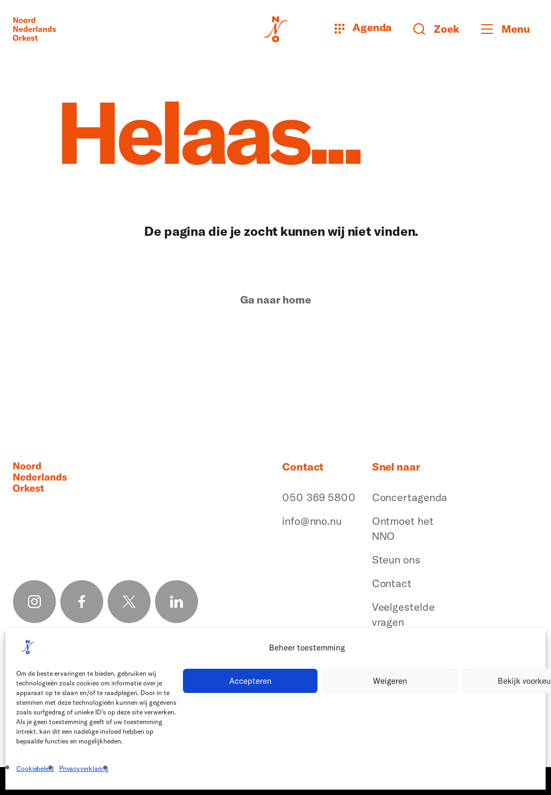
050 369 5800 (319, 497)
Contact (392, 583)
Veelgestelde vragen (403, 614)
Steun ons (396, 559)
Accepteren (250, 681)
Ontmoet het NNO (403, 528)
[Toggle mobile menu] (509, 29)
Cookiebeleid (35, 768)
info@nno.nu (312, 520)
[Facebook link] (81, 601)
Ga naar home (275, 299)
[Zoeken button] (436, 29)
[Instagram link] (34, 601)
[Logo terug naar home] (34, 29)
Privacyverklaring (84, 768)
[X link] (129, 601)
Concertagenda (410, 497)
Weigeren (390, 681)
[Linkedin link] (176, 601)
